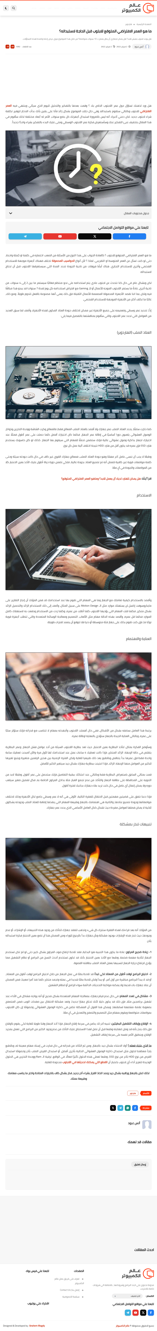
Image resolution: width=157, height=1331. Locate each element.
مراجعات (42, 8)
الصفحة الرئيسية (144, 24)
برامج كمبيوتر (112, 8)
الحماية (77, 8)
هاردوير (33, 8)
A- (7, 46)
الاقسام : (150, 1296)
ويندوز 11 (94, 8)
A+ (12, 46)
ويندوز (102, 8)
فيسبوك (85, 8)
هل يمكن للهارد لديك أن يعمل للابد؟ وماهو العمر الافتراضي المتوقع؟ (101, 478)
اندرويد (56, 8)
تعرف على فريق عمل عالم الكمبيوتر (69, 1281)
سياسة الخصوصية (73, 1296)
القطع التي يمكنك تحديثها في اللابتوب (84, 1062)
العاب (63, 8)
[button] (135, 1108)
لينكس (70, 8)
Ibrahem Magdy (37, 1326)
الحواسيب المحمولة (63, 260)
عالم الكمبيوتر (122, 1326)
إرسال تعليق (140, 1164)
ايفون (49, 8)
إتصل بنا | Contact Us (72, 1290)
